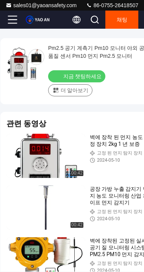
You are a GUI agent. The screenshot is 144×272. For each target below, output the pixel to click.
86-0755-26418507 (112, 5)
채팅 (122, 20)
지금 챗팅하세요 (77, 76)
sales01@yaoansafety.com (41, 5)
